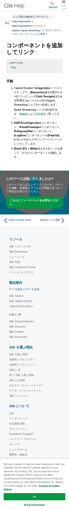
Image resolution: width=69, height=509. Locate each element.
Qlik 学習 (14, 261)
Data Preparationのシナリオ (27, 25)
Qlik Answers (17, 326)
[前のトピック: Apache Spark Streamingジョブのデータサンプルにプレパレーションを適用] (18, 220)
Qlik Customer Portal (22, 267)
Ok (34, 496)
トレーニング (17, 256)
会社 (11, 413)
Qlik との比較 (17, 380)
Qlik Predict (16, 331)
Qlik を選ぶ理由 (18, 354)
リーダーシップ (18, 418)
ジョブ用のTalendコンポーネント (31, 16)
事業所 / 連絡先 (18, 454)
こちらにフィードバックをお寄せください (34, 202)
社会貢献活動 (17, 423)
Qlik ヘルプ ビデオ (20, 246)
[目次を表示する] (7, 16)
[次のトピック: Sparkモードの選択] (50, 220)
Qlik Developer (18, 251)
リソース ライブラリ (21, 272)
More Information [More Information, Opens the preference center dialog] (34, 504)
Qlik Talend (16, 295)
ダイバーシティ (18, 428)
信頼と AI (14, 369)
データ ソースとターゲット (25, 390)
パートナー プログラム (22, 439)
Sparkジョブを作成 (31, 113)
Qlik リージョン (18, 395)
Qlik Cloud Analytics (21, 321)
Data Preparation (21, 21)
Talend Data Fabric (21, 306)
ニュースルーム (18, 449)
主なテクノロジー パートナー (26, 385)
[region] (34, 483)
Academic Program (21, 433)
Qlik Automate (18, 336)
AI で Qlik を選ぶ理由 (21, 375)
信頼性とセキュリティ (22, 359)
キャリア (14, 444)
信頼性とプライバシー (22, 364)
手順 (13, 67)
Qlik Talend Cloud (20, 301)
